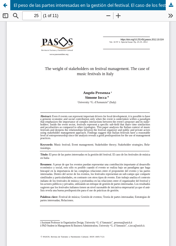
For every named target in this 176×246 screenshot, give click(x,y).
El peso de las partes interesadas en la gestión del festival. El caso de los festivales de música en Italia (95, 5)
